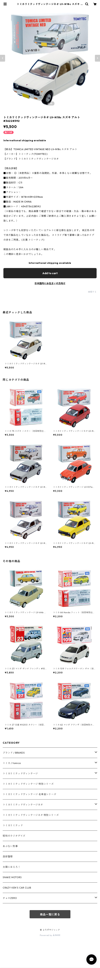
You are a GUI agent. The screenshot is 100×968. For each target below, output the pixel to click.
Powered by (50, 935)
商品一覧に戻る (50, 914)
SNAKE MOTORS (12, 877)
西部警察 (8, 856)
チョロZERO (10, 898)
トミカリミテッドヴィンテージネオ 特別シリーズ (31, 815)
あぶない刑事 (10, 846)
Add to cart (50, 273)
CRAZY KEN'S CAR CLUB (17, 887)
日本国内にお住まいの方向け (50, 283)
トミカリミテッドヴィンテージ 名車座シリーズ (29, 794)
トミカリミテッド (13, 825)
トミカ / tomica (12, 763)
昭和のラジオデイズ (14, 835)
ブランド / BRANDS (14, 752)
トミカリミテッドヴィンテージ (20, 773)
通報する (92, 292)
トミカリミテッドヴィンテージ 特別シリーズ (28, 783)
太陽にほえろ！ (11, 866)
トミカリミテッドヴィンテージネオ (23, 804)
